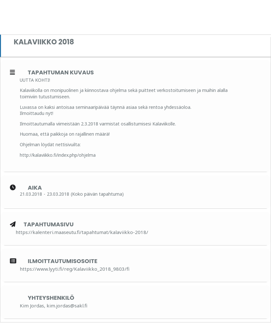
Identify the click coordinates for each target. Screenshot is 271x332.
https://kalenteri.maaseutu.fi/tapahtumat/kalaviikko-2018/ (82, 232)
